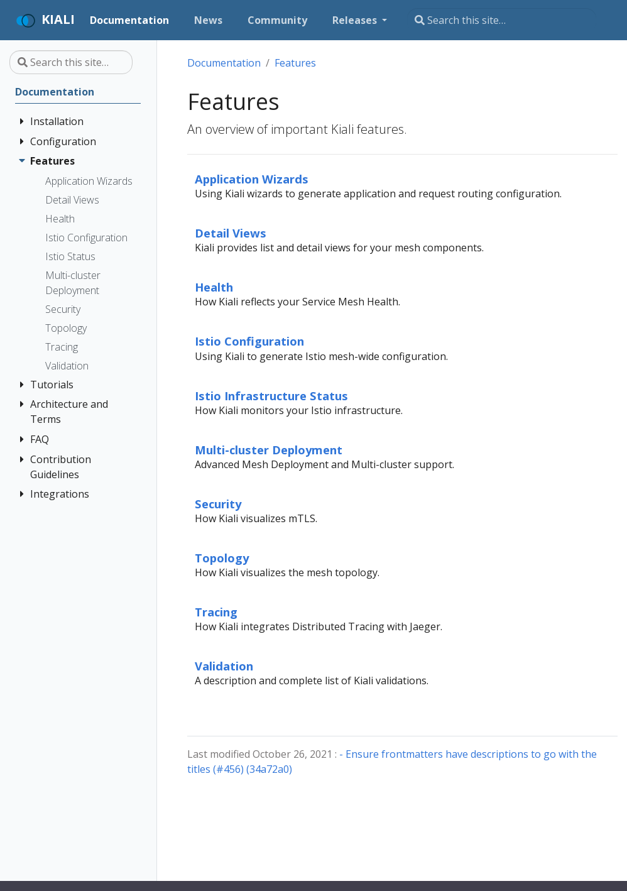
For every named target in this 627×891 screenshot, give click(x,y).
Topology (222, 558)
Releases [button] (355, 20)
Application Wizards (251, 179)
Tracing (216, 612)
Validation (224, 666)
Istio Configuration (249, 341)
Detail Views (230, 233)
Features (295, 63)
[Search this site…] (501, 20)
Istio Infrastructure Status (271, 395)
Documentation (224, 63)
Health (214, 287)
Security (218, 503)
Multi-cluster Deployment (268, 449)
